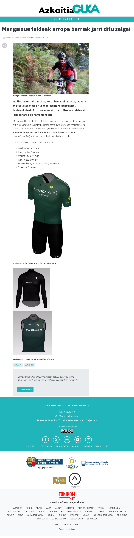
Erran (53, 512)
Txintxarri (42, 519)
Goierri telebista (117, 512)
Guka (20, 515)
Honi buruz (30, 446)
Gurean (67, 524)
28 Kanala (92, 519)
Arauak (75, 446)
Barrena (30, 512)
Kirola (17, 365)
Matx (57, 524)
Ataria (101, 508)
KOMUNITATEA (67, 19)
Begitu (42, 512)
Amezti (58, 508)
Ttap (77, 524)
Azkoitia (29, 365)
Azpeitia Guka (115, 508)
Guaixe (10, 515)
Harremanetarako (92, 446)
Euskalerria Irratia (71, 512)
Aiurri (39, 508)
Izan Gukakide (25, 389)
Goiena (100, 512)
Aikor (29, 508)
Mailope (74, 515)
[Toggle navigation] (3, 9)
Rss (107, 446)
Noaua (86, 515)
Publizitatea (62, 446)
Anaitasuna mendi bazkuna (16, 38)
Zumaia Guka (76, 519)
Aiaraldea (17, 508)
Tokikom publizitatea (67, 529)
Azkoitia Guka (15, 512)
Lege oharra (46, 446)
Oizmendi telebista (103, 515)
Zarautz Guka (59, 519)
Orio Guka (122, 515)
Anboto (70, 508)
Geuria (89, 512)
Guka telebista (35, 515)
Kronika (62, 515)
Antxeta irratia (86, 508)
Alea (48, 508)
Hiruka (50, 515)
